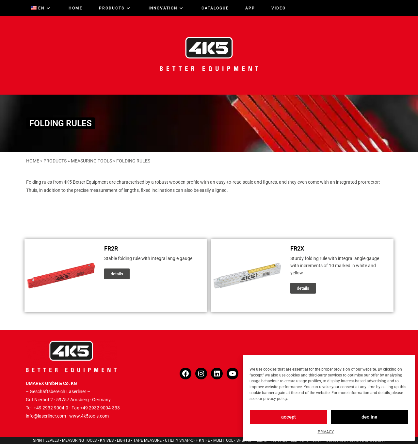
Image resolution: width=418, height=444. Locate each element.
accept (288, 417)
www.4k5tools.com (89, 416)
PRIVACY (326, 432)
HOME (32, 160)
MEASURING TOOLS (91, 160)
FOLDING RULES (133, 160)
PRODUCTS (55, 160)
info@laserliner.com (46, 416)
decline (369, 417)
